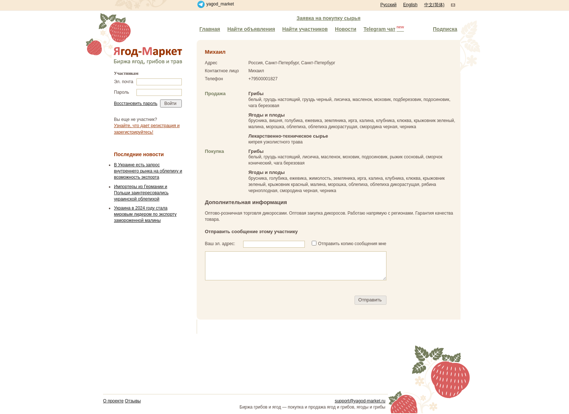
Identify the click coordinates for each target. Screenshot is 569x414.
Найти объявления (251, 29)
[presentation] (260, 300)
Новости (345, 29)
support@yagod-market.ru (360, 400)
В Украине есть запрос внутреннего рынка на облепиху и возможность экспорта (148, 171)
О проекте (113, 400)
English (410, 4)
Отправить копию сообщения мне (352, 243)
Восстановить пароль (135, 103)
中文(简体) (434, 4)
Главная (210, 29)
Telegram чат (384, 28)
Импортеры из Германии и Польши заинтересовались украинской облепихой (141, 193)
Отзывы (133, 400)
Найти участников (305, 29)
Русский (388, 4)
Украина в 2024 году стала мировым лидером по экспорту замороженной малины (145, 214)
